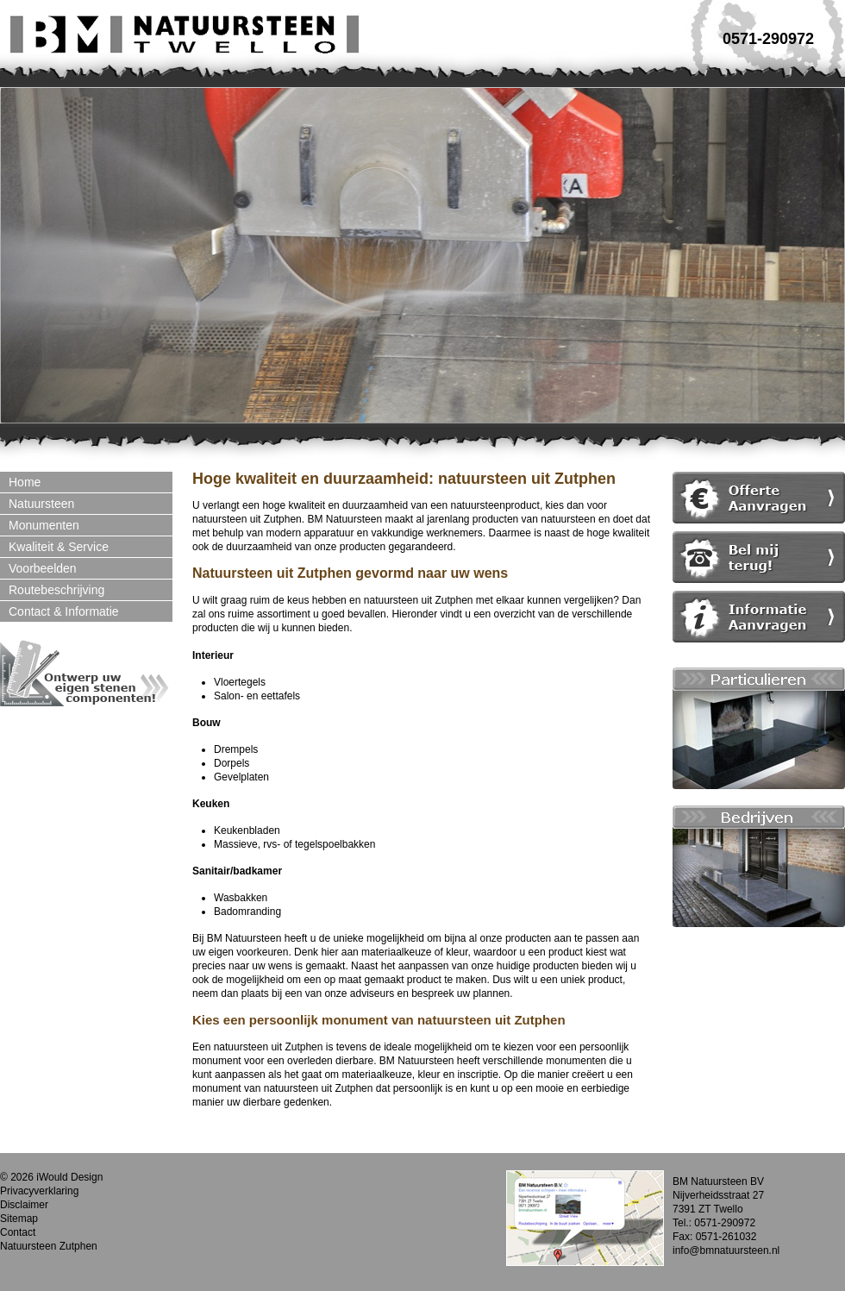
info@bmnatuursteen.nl (726, 1250)
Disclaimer (24, 1205)
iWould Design (69, 1177)
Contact (17, 1232)
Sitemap (19, 1219)
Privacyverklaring (39, 1191)
